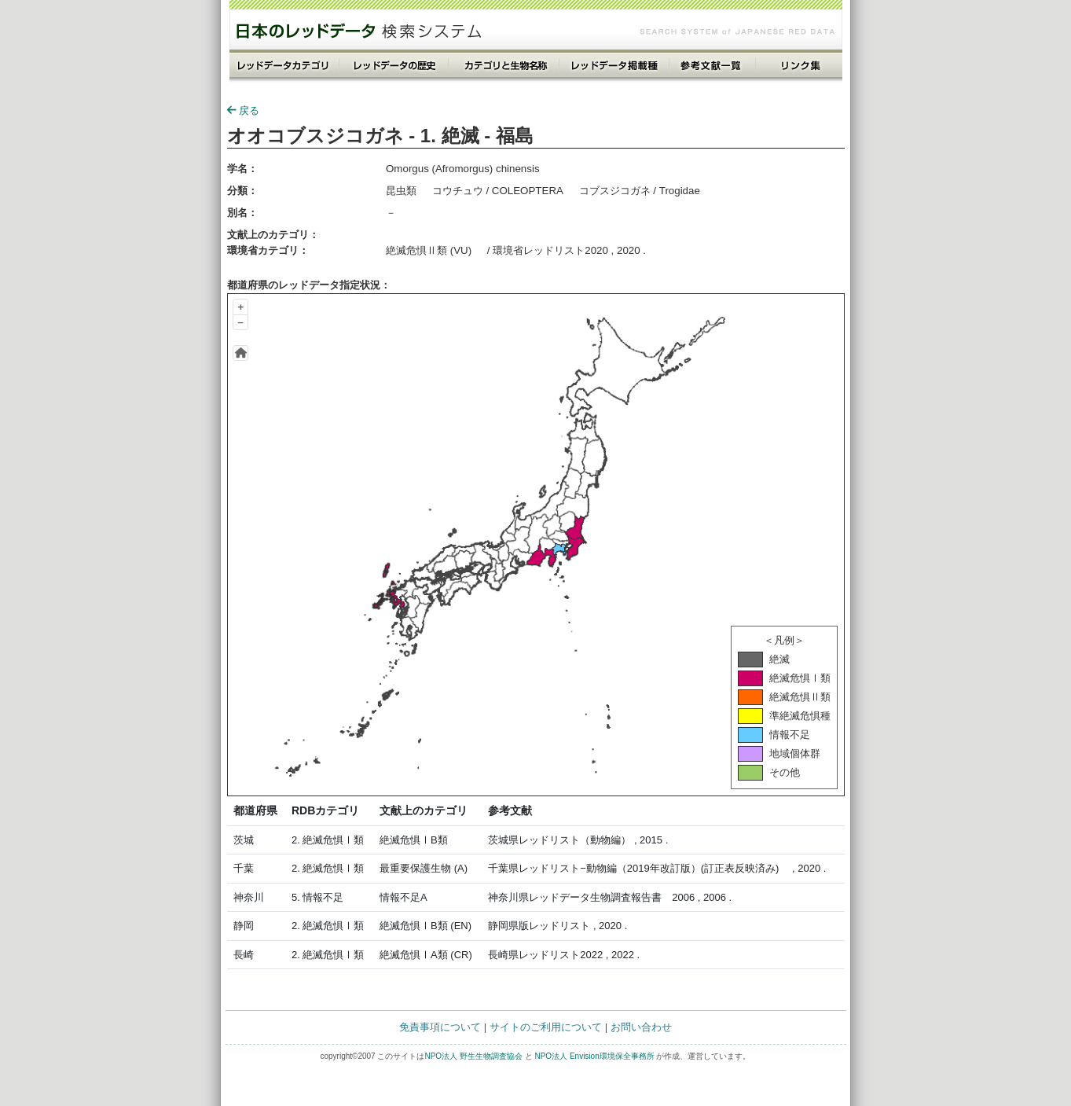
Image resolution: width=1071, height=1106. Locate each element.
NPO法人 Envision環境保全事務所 (594, 1056)
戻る (243, 110)
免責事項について (440, 1027)
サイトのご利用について (546, 1027)
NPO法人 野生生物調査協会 (473, 1056)
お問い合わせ (641, 1027)
